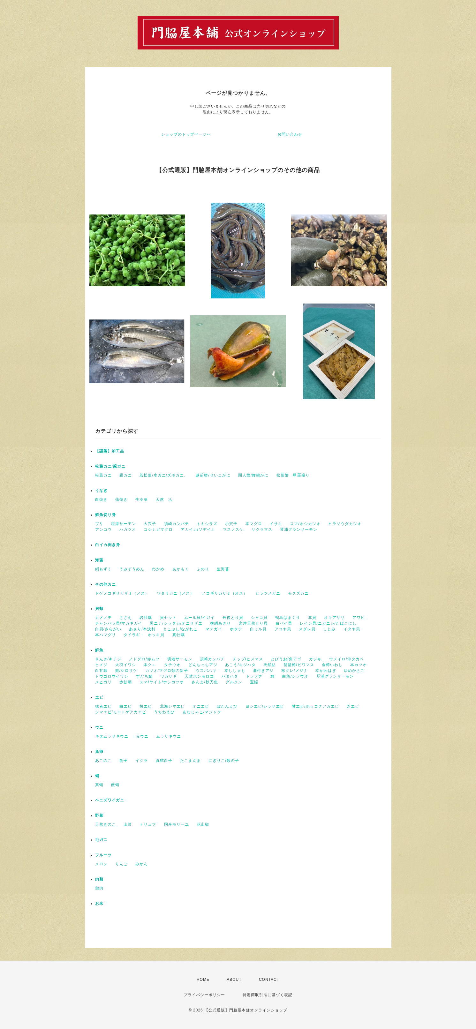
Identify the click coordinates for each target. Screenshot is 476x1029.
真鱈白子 (164, 760)
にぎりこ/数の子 (223, 760)
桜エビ (146, 706)
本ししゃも (234, 670)
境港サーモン (123, 524)
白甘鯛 (101, 670)
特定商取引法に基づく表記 (267, 995)
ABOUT (234, 979)
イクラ (141, 760)
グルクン (234, 682)
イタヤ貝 (352, 629)
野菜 (99, 815)
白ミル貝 (258, 629)
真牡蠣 (178, 635)
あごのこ (103, 760)
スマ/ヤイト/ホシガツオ (162, 682)
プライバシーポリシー (204, 995)
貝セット (168, 617)
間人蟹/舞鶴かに (253, 475)
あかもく (180, 569)
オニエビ (201, 706)
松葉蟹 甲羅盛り (293, 475)
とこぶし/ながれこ (180, 629)
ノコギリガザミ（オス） (224, 593)
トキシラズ (207, 524)
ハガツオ (127, 529)
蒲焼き (121, 499)
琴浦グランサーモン (298, 529)
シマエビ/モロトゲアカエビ (120, 712)
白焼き (101, 499)
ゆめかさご (354, 670)
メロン (101, 864)
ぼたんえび (227, 706)
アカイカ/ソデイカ (198, 529)
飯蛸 (115, 785)
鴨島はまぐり (287, 617)
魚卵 (99, 751)
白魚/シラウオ (295, 676)
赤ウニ (142, 736)
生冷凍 (141, 499)
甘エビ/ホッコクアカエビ (315, 706)
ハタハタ (230, 676)
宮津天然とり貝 (253, 623)
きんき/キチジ (108, 659)
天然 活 (164, 499)
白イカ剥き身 (107, 545)
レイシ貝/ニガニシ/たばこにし (328, 623)
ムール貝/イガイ (199, 617)
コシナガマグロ (158, 529)
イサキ (276, 524)
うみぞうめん (131, 569)
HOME (203, 979)
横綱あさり (220, 623)
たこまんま (190, 760)
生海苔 (223, 569)
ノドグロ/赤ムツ (144, 659)
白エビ (125, 706)
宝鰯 (254, 682)
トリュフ (148, 824)
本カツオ (358, 665)
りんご (121, 864)
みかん (141, 864)
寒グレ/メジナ (294, 670)
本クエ (150, 665)
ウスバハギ (206, 670)
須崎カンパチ (176, 524)
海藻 (99, 560)
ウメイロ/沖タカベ (346, 659)
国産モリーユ (176, 824)
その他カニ (105, 584)
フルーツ (103, 855)
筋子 (123, 760)
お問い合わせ (289, 134)
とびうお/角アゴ (286, 659)
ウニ (99, 727)
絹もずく (103, 569)
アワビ (358, 617)
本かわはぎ (325, 670)
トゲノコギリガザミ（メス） (122, 593)
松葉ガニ (103, 475)
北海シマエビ (172, 706)
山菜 (128, 824)
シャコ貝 (259, 617)
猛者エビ (103, 706)
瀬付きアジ (263, 670)
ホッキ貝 (156, 635)
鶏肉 (99, 888)
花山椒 (203, 824)
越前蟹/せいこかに (213, 475)
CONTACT (269, 979)
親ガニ (125, 475)
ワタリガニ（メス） (175, 593)
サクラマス (262, 529)
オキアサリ (334, 617)
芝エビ (353, 706)
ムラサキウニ (168, 736)
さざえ (125, 617)
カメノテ (103, 617)
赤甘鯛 (125, 682)
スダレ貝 (307, 629)
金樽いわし (332, 665)
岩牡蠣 (146, 617)
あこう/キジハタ (240, 665)
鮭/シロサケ (126, 670)
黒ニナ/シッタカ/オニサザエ (176, 623)
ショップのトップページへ (186, 134)
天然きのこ (105, 824)
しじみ (329, 629)
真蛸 (99, 785)
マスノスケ (233, 529)
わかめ (158, 569)
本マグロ (254, 524)
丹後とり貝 (233, 617)
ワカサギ (168, 676)
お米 (99, 903)
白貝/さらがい (108, 629)
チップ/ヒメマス (248, 659)
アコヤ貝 (283, 629)
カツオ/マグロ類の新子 (166, 670)
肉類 (99, 879)
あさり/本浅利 (142, 629)
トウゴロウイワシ (111, 676)
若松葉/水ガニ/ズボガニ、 (164, 475)
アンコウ (103, 529)
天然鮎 (269, 665)
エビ (99, 697)
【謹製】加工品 (109, 451)
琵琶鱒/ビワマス (298, 665)
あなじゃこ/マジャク (202, 712)
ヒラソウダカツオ (344, 524)
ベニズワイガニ (109, 800)
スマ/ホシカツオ (305, 524)
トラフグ (254, 676)
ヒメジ (101, 665)
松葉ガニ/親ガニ (110, 466)
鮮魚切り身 (105, 515)
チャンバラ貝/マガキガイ (118, 623)
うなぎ (101, 490)
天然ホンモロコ (199, 676)
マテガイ (214, 629)
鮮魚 (99, 650)
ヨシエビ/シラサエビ (265, 706)
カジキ (315, 659)
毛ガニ (101, 839)
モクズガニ (298, 593)
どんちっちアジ (202, 665)
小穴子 (231, 524)
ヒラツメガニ (267, 593)
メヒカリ (103, 682)
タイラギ (132, 635)
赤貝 (312, 617)
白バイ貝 (284, 623)
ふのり (203, 569)
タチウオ (172, 665)
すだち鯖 (144, 676)
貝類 (99, 608)
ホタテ (236, 629)
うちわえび (164, 712)
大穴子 (150, 524)
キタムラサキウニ (111, 736)
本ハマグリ (105, 635)
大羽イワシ (125, 665)
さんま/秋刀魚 (205, 682)
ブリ (99, 524)
